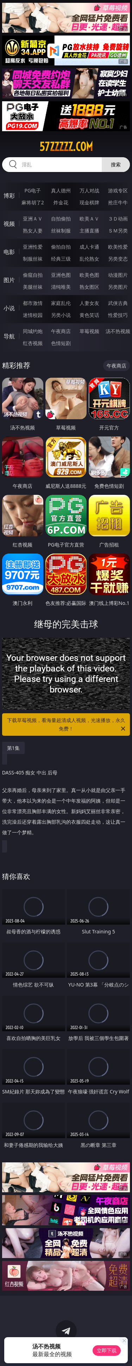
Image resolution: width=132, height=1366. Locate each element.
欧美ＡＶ (89, 218)
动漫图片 (118, 275)
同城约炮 (33, 331)
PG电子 (32, 190)
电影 (9, 252)
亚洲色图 (61, 275)
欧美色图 (89, 275)
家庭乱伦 (61, 303)
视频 (9, 224)
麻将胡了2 (32, 202)
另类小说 (61, 315)
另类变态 (118, 258)
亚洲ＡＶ (33, 218)
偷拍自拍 (61, 246)
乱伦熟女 (89, 258)
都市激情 (33, 303)
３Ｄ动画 (118, 218)
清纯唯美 (61, 286)
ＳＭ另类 (118, 230)
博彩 (9, 195)
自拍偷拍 (61, 218)
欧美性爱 (118, 246)
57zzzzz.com (66, 147)
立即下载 (107, 1350)
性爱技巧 (118, 315)
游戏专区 (118, 190)
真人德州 (61, 190)
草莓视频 (89, 331)
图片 (9, 280)
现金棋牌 (89, 202)
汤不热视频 (118, 331)
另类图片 (118, 286)
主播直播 (89, 230)
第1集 (13, 748)
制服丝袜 (33, 258)
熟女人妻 (33, 230)
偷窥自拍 (33, 275)
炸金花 (61, 202)
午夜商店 (61, 331)
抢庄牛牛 (118, 202)
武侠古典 (118, 303)
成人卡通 (89, 246)
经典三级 (61, 258)
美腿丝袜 (33, 286)
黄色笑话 (89, 315)
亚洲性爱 (33, 246)
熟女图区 (89, 286)
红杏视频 (33, 343)
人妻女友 (89, 303)
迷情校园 (33, 315)
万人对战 (89, 190)
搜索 (116, 164)
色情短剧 (61, 343)
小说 (9, 308)
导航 (9, 336)
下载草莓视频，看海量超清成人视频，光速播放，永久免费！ (67, 725)
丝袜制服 (61, 230)
